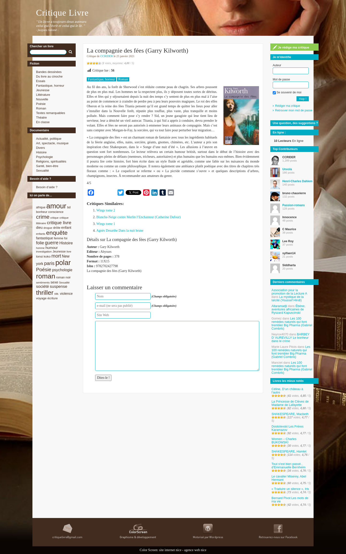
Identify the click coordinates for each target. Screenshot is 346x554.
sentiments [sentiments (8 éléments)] (43, 282)
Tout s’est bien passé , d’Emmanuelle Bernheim (289, 465)
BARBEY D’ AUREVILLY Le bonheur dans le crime (290, 337)
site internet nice (170, 550)
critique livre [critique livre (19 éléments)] (59, 222)
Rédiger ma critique (287, 106)
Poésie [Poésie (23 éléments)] (43, 269)
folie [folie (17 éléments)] (40, 243)
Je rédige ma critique (291, 47)
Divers (40, 148)
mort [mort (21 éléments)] (56, 256)
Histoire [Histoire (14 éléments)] (66, 243)
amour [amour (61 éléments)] (56, 206)
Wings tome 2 (105, 210)
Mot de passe (281, 79)
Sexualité (42, 170)
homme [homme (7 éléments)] (40, 248)
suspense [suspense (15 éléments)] (58, 286)
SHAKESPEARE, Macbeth (290, 414)
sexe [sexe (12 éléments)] (54, 282)
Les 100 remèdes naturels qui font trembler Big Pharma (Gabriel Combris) (292, 323)
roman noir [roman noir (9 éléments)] (63, 277)
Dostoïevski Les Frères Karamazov (287, 428)
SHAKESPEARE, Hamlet (289, 451)
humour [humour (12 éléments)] (51, 248)
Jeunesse (42, 90)
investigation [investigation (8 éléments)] (44, 251)
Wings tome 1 (105, 224)
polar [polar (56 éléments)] (63, 262)
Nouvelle (42, 99)
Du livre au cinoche (49, 76)
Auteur (277, 65)
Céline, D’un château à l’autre (287, 390)
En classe (42, 122)
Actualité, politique (49, 138)
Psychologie (44, 157)
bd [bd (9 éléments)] (68, 207)
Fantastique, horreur (50, 85)
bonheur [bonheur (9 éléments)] (41, 212)
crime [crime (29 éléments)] (42, 217)
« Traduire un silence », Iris (290, 489)
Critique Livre (62, 13)
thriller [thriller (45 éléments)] (44, 292)
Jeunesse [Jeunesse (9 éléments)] (59, 251)
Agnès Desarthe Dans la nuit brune (119, 230)
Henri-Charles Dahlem (297, 181)
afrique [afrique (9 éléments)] (40, 207)
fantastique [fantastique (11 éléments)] (44, 238)
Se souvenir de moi (287, 92)
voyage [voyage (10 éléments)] (41, 298)
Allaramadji (279, 306)
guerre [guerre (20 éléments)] (51, 242)
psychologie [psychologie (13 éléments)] (62, 270)
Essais (40, 81)
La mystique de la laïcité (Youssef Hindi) (288, 298)
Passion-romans (293, 205)
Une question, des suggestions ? (295, 123)
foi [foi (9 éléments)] (65, 238)
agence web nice (195, 550)
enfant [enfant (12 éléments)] (66, 227)
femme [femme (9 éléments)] (58, 238)
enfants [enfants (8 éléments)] (40, 233)
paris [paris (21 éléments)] (49, 263)
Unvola (287, 169)
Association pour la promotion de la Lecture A (289, 291)
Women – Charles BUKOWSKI (284, 440)
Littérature (43, 94)
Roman (41, 108)
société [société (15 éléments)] (42, 286)
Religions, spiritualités (51, 161)
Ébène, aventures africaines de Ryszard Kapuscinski (288, 309)
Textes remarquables (50, 113)
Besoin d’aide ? (46, 187)
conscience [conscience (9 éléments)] (55, 212)
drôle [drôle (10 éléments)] (56, 227)
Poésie (41, 104)
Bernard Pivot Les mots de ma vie (290, 499)
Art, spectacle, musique (52, 143)
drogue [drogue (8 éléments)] (47, 227)
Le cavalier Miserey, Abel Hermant (289, 478)
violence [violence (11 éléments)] (66, 293)
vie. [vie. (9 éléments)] (56, 293)
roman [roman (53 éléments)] (45, 276)
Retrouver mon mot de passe (293, 110)
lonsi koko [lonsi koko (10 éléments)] (43, 256)
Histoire (41, 152)
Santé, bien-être (47, 166)
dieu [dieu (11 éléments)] (39, 227)
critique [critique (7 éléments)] (54, 217)
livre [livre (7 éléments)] (69, 251)
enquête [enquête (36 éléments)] (57, 232)
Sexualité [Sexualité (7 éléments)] (64, 282)
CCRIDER (106, 56)
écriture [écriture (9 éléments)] (52, 298)
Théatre (41, 117)
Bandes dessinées (49, 72)
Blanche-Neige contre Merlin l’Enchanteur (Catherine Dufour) (138, 217)
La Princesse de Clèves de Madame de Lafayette (290, 403)
